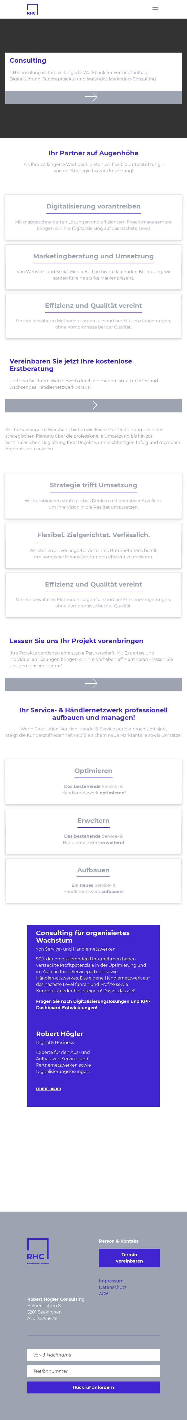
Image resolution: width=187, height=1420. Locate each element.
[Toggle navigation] (155, 9)
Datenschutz (113, 1287)
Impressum (111, 1281)
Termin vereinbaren (129, 1258)
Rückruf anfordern (93, 1387)
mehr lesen (48, 1088)
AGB (103, 1293)
